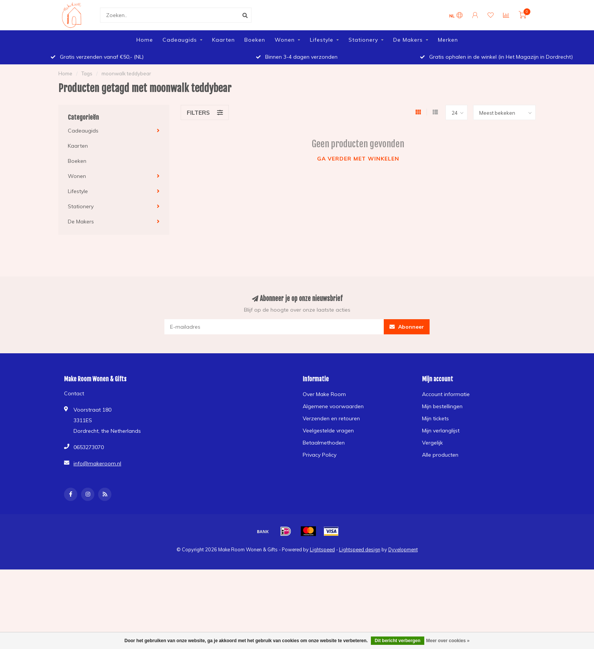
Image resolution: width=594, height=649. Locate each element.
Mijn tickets (435, 418)
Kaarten (223, 39)
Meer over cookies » (448, 640)
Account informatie (446, 394)
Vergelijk (432, 442)
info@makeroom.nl (97, 463)
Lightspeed (322, 549)
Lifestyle (321, 39)
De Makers (408, 39)
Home (144, 39)
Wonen (285, 39)
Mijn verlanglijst (441, 430)
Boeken (254, 39)
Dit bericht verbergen (397, 640)
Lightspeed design (359, 549)
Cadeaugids (180, 39)
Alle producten (440, 454)
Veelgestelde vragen (328, 430)
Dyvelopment (403, 549)
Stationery (363, 39)
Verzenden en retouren (331, 418)
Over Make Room (324, 394)
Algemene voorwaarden (333, 406)
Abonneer (406, 326)
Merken (448, 39)
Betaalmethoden (324, 442)
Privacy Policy (319, 454)
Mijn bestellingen (442, 406)
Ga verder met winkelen (358, 158)
